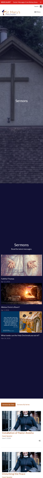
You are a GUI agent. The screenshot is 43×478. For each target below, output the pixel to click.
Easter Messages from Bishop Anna (25, 2)
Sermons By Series (23, 404)
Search (36, 6)
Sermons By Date (8, 404)
